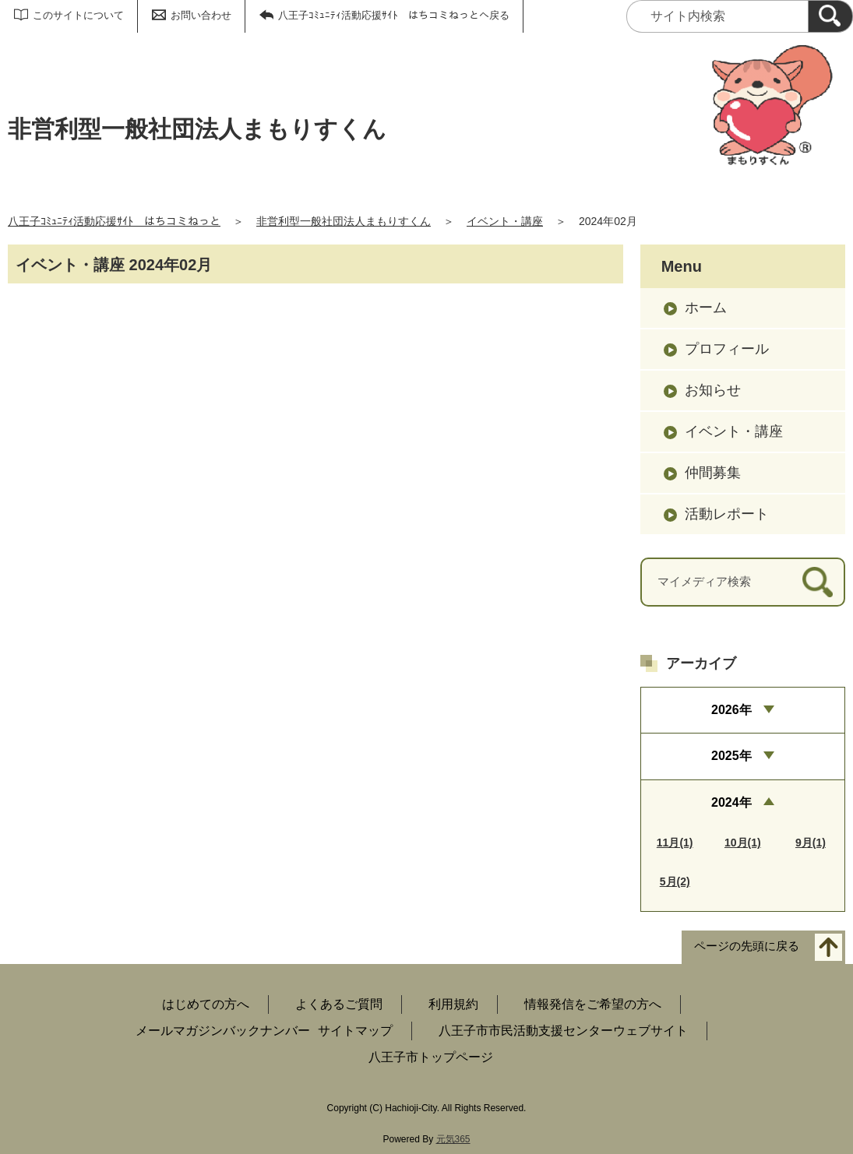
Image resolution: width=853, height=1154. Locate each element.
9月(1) (810, 842)
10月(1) (742, 842)
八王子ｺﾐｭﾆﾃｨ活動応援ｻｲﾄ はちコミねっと (114, 221)
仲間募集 (713, 472)
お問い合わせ (201, 15)
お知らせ (713, 390)
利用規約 (453, 1004)
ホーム (706, 307)
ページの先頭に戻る (746, 945)
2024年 (731, 802)
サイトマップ (355, 1030)
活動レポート (727, 514)
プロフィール (727, 349)
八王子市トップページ (430, 1057)
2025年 (731, 755)
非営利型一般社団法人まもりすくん (343, 221)
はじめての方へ (205, 1004)
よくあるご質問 (338, 1004)
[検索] (830, 16)
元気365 (453, 1139)
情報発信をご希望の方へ (592, 1004)
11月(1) (675, 842)
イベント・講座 (505, 221)
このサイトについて (78, 15)
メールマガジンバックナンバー (223, 1030)
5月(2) (675, 881)
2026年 (731, 709)
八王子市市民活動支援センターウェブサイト (563, 1030)
